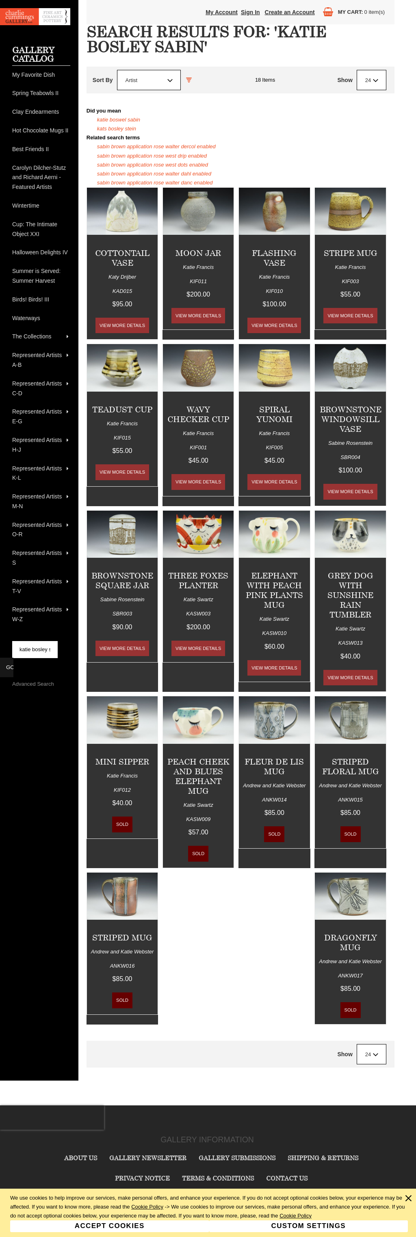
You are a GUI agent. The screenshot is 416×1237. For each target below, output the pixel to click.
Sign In (250, 12)
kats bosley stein (116, 129)
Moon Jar (198, 253)
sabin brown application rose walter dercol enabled (156, 146)
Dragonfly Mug (350, 942)
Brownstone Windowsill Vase (350, 419)
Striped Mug (122, 937)
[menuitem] (41, 75)
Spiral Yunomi (274, 414)
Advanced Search (33, 684)
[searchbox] (35, 649)
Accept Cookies (110, 1226)
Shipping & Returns (323, 1157)
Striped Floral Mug (350, 766)
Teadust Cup (122, 409)
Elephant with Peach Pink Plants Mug (274, 590)
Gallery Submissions (237, 1157)
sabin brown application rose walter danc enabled (155, 183)
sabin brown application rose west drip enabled (152, 156)
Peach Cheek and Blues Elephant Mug (198, 776)
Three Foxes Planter (198, 580)
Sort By (103, 80)
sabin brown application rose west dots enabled (152, 165)
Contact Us (287, 1178)
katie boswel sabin (118, 120)
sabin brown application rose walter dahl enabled (154, 174)
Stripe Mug (350, 253)
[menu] (41, 347)
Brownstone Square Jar (122, 580)
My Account (222, 12)
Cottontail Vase (122, 257)
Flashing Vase (274, 257)
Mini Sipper (122, 761)
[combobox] (149, 80)
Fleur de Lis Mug (274, 766)
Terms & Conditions (218, 1178)
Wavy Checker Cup (198, 414)
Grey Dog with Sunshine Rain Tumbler (350, 595)
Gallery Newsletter (147, 1157)
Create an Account (290, 12)
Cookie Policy (147, 1207)
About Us (80, 1157)
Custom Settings (308, 1226)
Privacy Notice (142, 1178)
